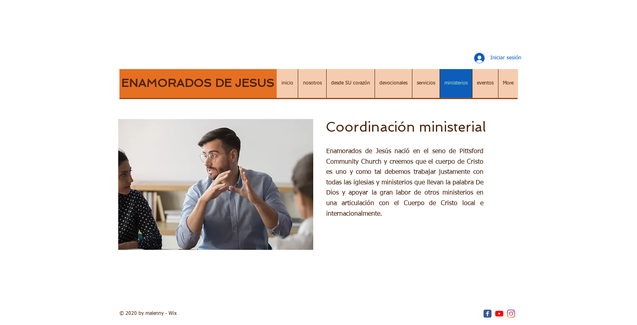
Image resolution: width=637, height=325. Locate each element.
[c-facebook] (487, 314)
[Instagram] (511, 314)
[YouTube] (499, 314)
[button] (312, 83)
